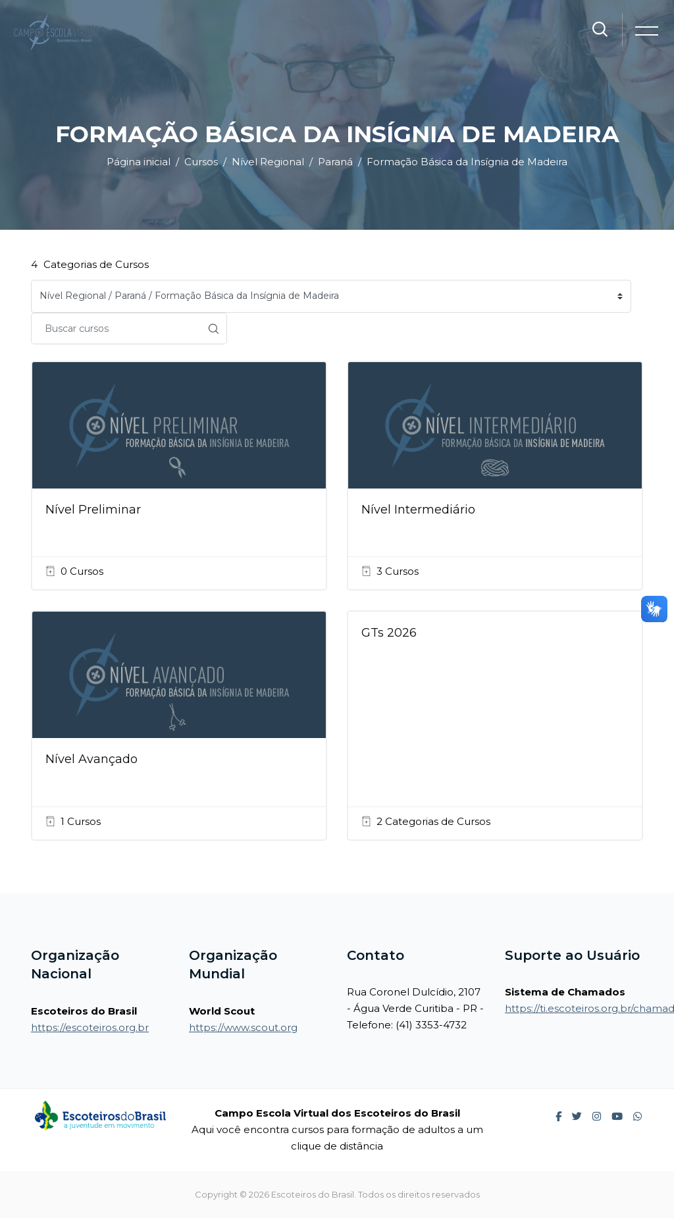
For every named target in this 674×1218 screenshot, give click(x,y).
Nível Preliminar (93, 509)
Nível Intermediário (418, 509)
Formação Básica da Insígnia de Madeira (467, 161)
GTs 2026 (389, 632)
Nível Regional (268, 161)
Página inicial (138, 161)
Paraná (335, 161)
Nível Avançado (91, 759)
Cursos (201, 161)
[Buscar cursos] (116, 328)
